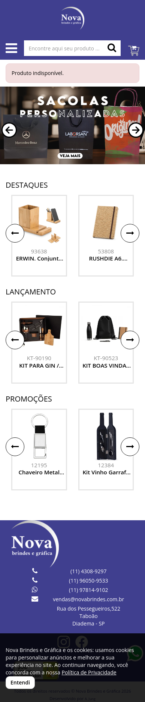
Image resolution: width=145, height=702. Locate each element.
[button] (9, 130)
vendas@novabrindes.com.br (88, 599)
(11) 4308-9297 (88, 571)
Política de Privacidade (88, 672)
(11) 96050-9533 (88, 580)
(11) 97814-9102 (88, 589)
